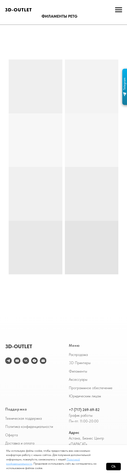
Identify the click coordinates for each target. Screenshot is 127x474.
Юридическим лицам (85, 396)
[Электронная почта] (43, 360)
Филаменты (78, 371)
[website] (34, 360)
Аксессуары (78, 379)
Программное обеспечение (90, 388)
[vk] (26, 360)
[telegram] (8, 360)
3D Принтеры (80, 363)
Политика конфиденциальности (29, 426)
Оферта (11, 435)
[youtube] (17, 360)
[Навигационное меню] (118, 9)
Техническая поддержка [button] (23, 418)
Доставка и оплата (19, 443)
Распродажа (78, 354)
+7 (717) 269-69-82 (84, 410)
